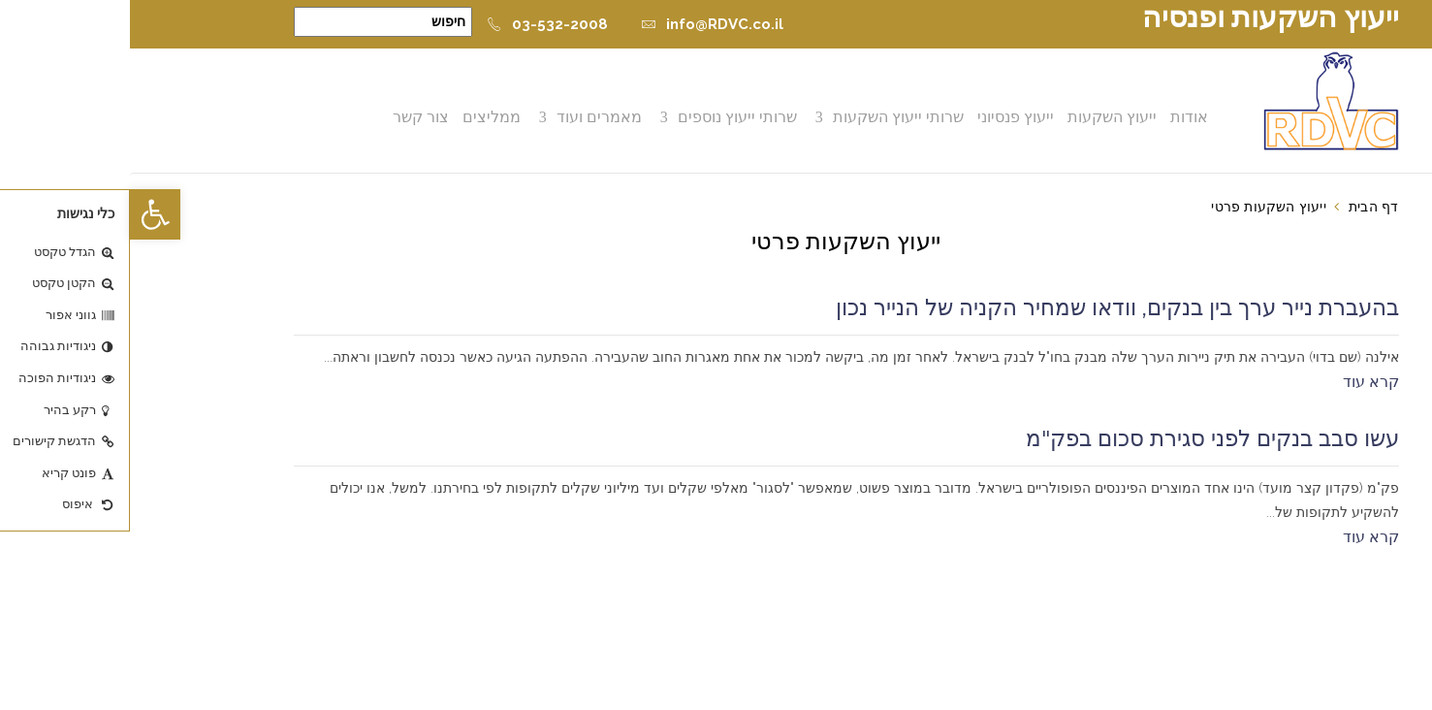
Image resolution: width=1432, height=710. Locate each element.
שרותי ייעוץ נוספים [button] (609, 117)
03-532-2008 (417, 24)
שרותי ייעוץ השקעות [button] (770, 117)
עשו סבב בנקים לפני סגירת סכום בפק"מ (1082, 438)
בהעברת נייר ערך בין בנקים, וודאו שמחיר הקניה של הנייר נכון (987, 307)
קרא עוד (1241, 381)
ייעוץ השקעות (984, 117)
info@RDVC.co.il (582, 24)
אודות (1061, 117)
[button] (25, 214)
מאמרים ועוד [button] (471, 117)
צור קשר (293, 117)
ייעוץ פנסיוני (887, 117)
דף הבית (1243, 206)
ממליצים (363, 117)
